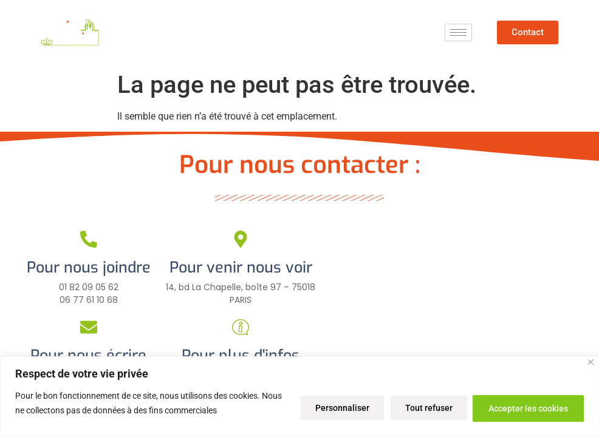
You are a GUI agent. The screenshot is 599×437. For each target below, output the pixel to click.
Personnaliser (332, 407)
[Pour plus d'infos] (240, 327)
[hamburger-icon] (458, 32)
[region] (299, 396)
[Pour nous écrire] (88, 327)
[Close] (591, 362)
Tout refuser (423, 407)
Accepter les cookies (526, 407)
